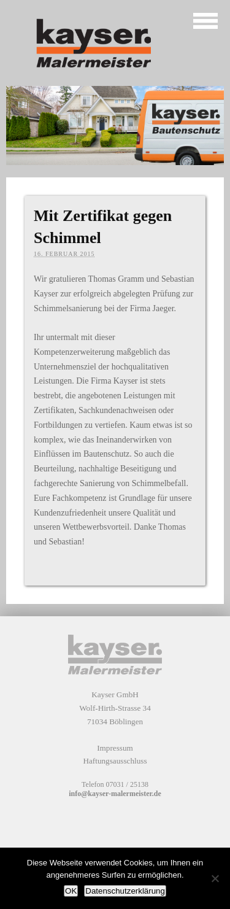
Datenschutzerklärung (125, 890)
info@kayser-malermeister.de (115, 793)
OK (71, 890)
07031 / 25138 (127, 784)
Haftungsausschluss (115, 760)
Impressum (115, 747)
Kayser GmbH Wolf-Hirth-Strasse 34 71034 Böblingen (115, 707)
